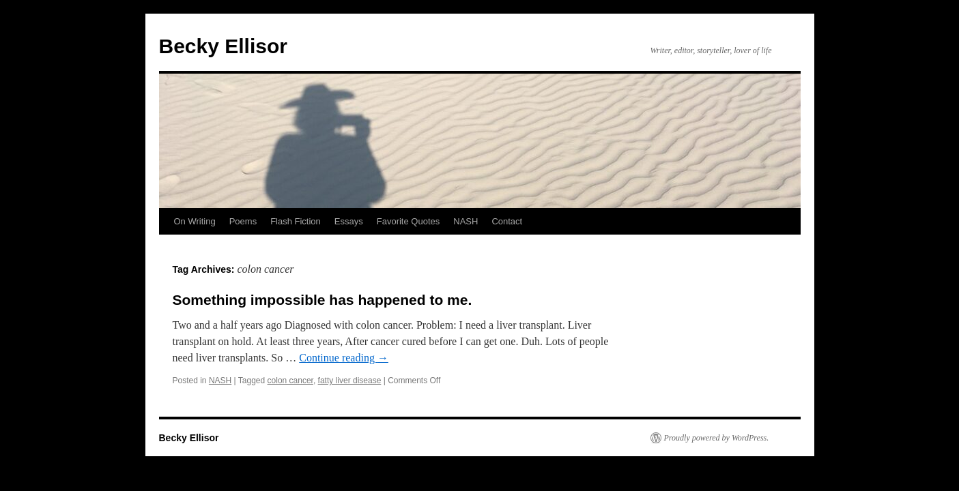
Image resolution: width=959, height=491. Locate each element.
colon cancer (290, 380)
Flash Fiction (295, 221)
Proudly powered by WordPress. (716, 438)
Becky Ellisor (223, 46)
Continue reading (343, 357)
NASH (465, 221)
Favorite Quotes (408, 221)
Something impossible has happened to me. (322, 300)
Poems (243, 221)
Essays (348, 221)
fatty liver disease (350, 380)
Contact (506, 221)
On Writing (195, 221)
